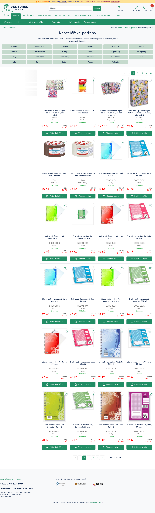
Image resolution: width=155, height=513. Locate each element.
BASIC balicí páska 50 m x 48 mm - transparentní (83, 174)
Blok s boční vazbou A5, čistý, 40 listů (54, 300)
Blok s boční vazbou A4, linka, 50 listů (139, 237)
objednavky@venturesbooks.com (16, 488)
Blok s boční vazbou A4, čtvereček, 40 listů (54, 237)
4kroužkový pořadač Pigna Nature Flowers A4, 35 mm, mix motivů (111, 113)
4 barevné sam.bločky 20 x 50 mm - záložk (82, 112)
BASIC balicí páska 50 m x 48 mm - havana (54, 174)
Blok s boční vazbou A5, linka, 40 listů (54, 363)
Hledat (97, 8)
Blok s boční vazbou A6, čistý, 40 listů (111, 363)
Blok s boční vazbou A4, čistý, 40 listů (111, 174)
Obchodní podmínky (6, 479)
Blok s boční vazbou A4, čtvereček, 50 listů (83, 237)
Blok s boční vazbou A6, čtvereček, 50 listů (83, 426)
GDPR (19, 479)
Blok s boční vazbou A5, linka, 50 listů (82, 363)
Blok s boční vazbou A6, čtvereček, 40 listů (54, 426)
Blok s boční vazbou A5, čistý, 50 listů (83, 300)
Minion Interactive (95, 502)
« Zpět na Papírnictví (9, 28)
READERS (115, 1)
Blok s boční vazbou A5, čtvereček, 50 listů (139, 300)
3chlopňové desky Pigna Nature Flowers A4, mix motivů (54, 113)
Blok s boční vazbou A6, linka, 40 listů (110, 426)
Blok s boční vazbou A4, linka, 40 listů (110, 237)
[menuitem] (14, 22)
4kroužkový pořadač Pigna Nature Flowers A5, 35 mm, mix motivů (139, 113)
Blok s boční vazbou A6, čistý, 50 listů (139, 363)
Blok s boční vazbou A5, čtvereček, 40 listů (111, 300)
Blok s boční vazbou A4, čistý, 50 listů (139, 174)
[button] (16, 16)
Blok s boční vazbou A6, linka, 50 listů (139, 426)
